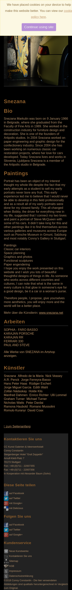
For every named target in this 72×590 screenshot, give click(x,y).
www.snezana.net (51, 312)
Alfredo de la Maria (31, 376)
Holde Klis (36, 391)
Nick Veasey (53, 376)
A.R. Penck (11, 379)
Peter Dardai (34, 402)
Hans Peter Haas (15, 383)
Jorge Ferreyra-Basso (36, 379)
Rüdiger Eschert (40, 383)
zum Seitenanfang (17, 426)
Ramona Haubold (16, 406)
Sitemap (11, 561)
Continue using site (39, 27)
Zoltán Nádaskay (15, 391)
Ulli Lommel (58, 395)
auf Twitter (12, 498)
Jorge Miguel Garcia (17, 387)
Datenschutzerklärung (18, 575)
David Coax (35, 410)
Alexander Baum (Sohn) (37, 473)
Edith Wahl (40, 387)
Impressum (12, 571)
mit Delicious (13, 508)
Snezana (10, 376)
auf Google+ (13, 534)
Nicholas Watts (14, 402)
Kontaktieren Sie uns (18, 556)
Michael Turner (36, 398)
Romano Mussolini (42, 406)
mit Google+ (13, 503)
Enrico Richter (39, 395)
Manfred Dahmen (16, 395)
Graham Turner (14, 398)
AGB (9, 566)
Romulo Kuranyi (15, 410)
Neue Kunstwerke (16, 551)
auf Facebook (14, 493)
